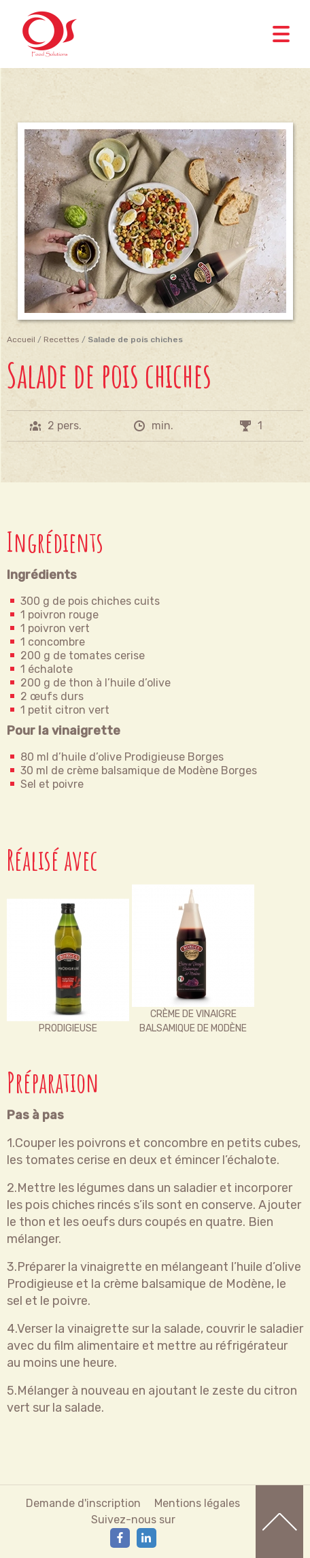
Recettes (62, 339)
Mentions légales (197, 1503)
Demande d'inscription (83, 1503)
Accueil (21, 339)
